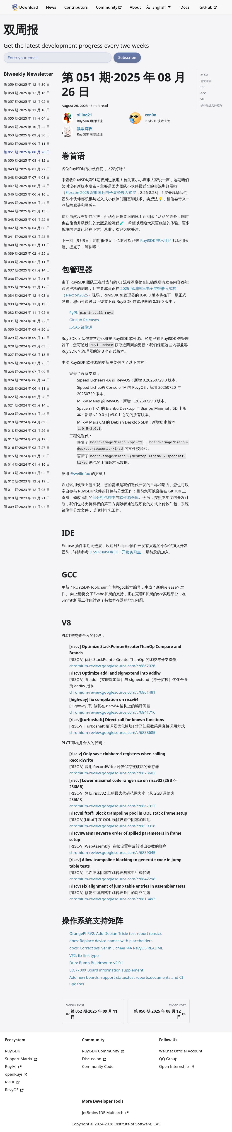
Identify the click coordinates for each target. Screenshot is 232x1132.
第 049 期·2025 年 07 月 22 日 (27, 169)
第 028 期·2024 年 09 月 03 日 (27, 346)
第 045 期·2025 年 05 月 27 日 (27, 202)
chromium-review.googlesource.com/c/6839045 (112, 852)
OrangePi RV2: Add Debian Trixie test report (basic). (115, 933)
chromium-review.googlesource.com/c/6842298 (112, 878)
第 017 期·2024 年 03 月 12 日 (27, 439)
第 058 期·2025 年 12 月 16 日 (27, 92)
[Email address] (57, 58)
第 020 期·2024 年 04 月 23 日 (27, 413)
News (51, 7)
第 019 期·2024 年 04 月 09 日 (27, 422)
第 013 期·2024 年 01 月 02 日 (27, 472)
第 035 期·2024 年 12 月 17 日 (27, 287)
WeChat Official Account (180, 1051)
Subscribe (127, 57)
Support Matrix (21, 1058)
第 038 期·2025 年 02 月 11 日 (27, 261)
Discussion (94, 1058)
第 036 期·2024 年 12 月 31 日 (27, 278)
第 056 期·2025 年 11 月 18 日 (27, 110)
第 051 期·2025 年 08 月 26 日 (27, 152)
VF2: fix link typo (84, 955)
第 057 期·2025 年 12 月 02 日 (27, 101)
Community (108, 7)
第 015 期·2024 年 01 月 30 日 (27, 456)
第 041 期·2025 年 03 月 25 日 (27, 236)
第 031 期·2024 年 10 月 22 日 (27, 321)
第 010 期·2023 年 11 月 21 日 (27, 498)
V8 (202, 99)
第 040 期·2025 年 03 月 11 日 (27, 245)
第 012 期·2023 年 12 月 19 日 (27, 481)
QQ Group (168, 1058)
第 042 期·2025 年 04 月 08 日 (27, 228)
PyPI (73, 312)
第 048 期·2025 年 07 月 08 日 (27, 177)
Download (28, 7)
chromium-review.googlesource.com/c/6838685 (112, 732)
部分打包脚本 (104, 497)
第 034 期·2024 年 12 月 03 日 (27, 295)
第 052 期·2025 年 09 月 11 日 (27, 143)
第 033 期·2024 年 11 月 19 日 (27, 304)
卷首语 (205, 75)
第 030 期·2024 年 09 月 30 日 (27, 329)
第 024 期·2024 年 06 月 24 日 (27, 380)
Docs (185, 7)
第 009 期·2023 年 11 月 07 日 (27, 506)
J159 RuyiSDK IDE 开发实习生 (115, 552)
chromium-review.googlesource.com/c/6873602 (112, 773)
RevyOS (14, 1089)
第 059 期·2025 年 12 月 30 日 (27, 84)
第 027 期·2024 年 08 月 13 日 (27, 354)
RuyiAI (13, 1066)
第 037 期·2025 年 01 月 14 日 (27, 270)
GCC (203, 93)
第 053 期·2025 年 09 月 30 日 (27, 135)
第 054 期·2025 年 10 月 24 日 (27, 126)
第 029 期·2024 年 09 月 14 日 (27, 337)
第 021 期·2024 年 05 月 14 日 (27, 405)
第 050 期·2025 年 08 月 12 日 (27, 160)
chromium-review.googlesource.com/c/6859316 (112, 825)
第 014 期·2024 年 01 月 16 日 (27, 464)
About (135, 7)
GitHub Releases (84, 319)
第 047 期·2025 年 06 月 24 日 (27, 185)
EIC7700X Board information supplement (106, 970)
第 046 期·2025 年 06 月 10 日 (27, 194)
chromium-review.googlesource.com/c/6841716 (112, 712)
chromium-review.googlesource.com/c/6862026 (112, 665)
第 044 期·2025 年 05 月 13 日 (27, 211)
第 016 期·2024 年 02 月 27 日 (27, 447)
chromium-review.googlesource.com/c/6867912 (112, 805)
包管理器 (206, 81)
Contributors (76, 7)
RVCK (12, 1081)
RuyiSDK (12, 1051)
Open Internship (176, 1066)
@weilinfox (80, 473)
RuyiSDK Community (103, 1051)
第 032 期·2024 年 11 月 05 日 (27, 312)
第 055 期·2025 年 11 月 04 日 (27, 118)
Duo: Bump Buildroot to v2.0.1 (96, 962)
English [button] (156, 7)
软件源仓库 (129, 497)
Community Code (98, 1066)
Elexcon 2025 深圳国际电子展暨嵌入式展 (100, 192)
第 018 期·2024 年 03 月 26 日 (27, 430)
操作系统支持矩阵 (211, 105)
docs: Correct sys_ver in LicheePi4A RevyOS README (116, 948)
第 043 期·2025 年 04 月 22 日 (27, 219)
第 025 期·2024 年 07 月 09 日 (27, 371)
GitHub (208, 7)
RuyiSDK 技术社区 (156, 240)
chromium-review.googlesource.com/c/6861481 (112, 692)
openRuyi (16, 1074)
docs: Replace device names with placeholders (110, 940)
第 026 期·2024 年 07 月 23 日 (27, 363)
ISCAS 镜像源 (80, 327)
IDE (203, 87)
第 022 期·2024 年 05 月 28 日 (27, 396)
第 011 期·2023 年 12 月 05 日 (27, 489)
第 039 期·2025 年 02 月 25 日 (27, 253)
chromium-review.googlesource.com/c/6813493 (112, 898)
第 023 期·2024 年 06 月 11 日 (27, 388)
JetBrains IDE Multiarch (105, 1112)
